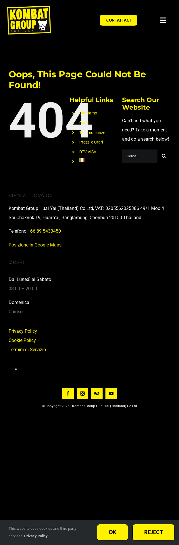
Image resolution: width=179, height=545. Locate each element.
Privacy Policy (23, 331)
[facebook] (68, 393)
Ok (113, 532)
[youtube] (111, 393)
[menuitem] (96, 160)
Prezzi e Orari (91, 142)
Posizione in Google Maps (35, 245)
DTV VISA (87, 152)
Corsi (83, 123)
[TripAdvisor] (97, 393)
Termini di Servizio (27, 349)
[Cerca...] (139, 156)
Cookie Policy (22, 340)
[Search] (163, 156)
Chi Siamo (88, 113)
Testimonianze (92, 132)
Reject (153, 532)
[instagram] (82, 393)
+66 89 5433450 (44, 231)
